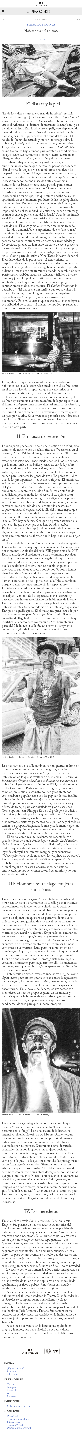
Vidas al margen (41, 19)
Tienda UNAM (15, 1425)
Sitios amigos (13, 1422)
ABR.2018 (76, 19)
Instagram (12, 1387)
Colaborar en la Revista (18, 1406)
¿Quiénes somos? (15, 1368)
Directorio (12, 1374)
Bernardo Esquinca (41, 25)
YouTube (11, 1384)
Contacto (11, 1371)
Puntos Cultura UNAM (19, 1428)
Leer (41, 39)
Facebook (11, 1390)
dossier (5, 19)
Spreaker (11, 1396)
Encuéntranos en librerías (19, 1419)
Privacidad (12, 1416)
